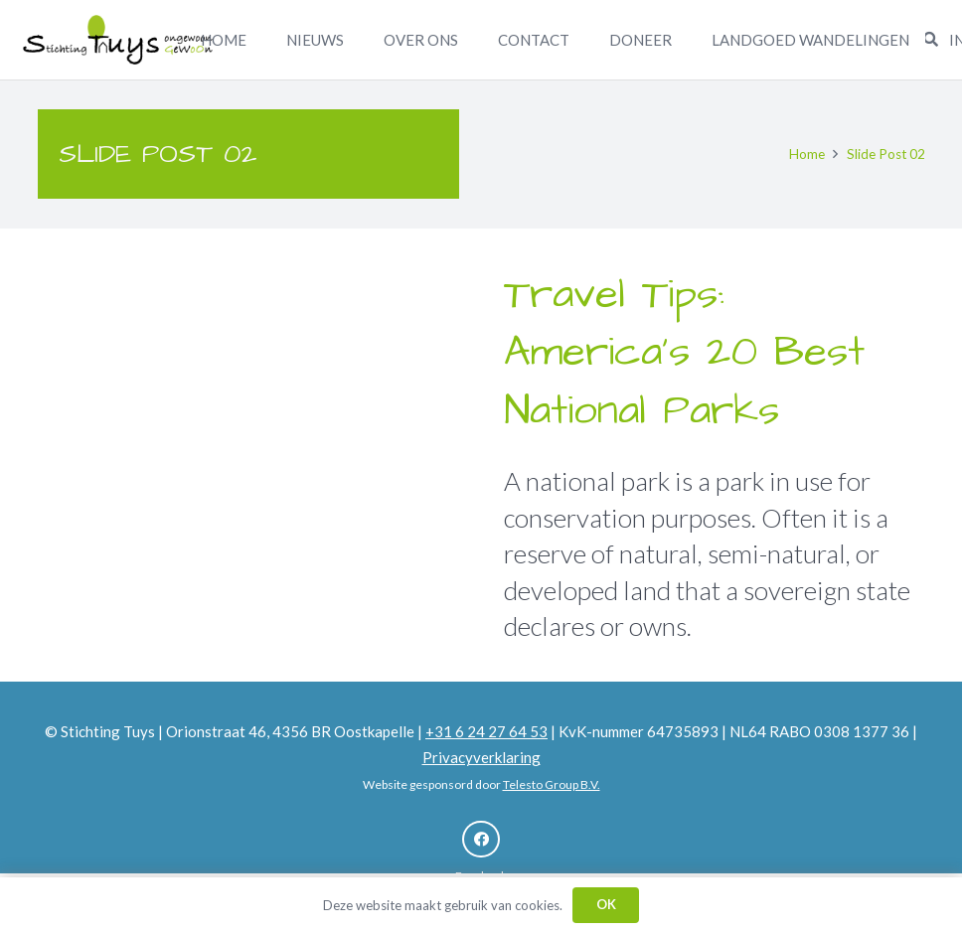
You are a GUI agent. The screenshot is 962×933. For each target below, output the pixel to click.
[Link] (118, 40)
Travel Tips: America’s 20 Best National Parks (684, 353)
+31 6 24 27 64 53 (486, 731)
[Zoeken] (930, 40)
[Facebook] (481, 839)
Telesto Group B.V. (551, 784)
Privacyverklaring (481, 757)
